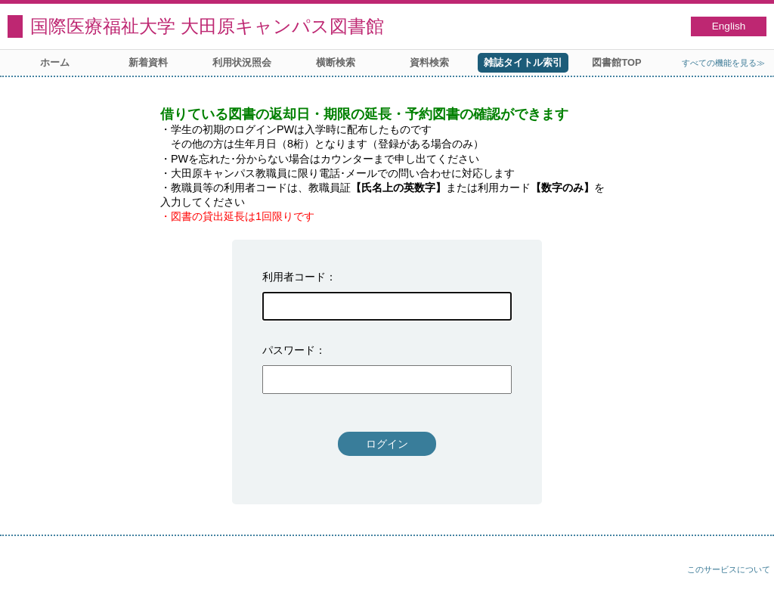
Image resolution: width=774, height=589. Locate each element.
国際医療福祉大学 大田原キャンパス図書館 (207, 26)
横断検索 (335, 62)
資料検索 (429, 62)
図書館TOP (616, 62)
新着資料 (148, 62)
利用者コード (294, 277)
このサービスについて (728, 569)
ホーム (55, 62)
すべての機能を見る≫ (723, 62)
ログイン (387, 444)
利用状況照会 (241, 62)
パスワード (288, 350)
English (729, 26)
